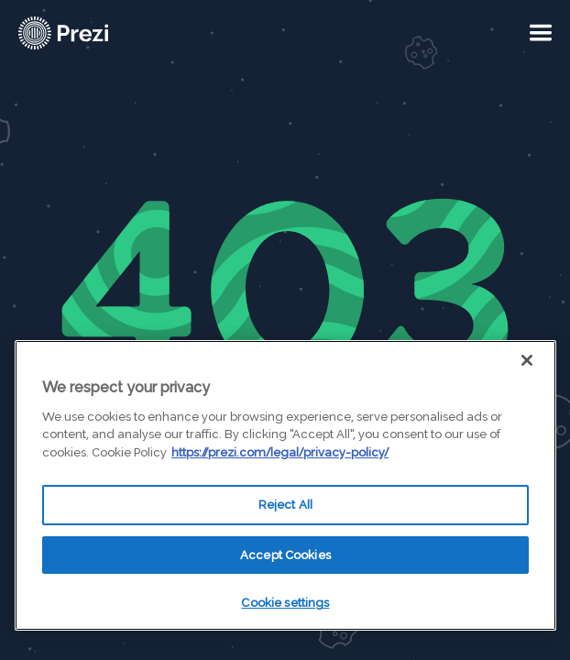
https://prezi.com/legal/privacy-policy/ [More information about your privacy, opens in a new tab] (280, 452)
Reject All (285, 505)
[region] (285, 485)
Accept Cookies (285, 555)
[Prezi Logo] (87, 33)
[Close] (527, 360)
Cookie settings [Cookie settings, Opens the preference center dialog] (285, 603)
